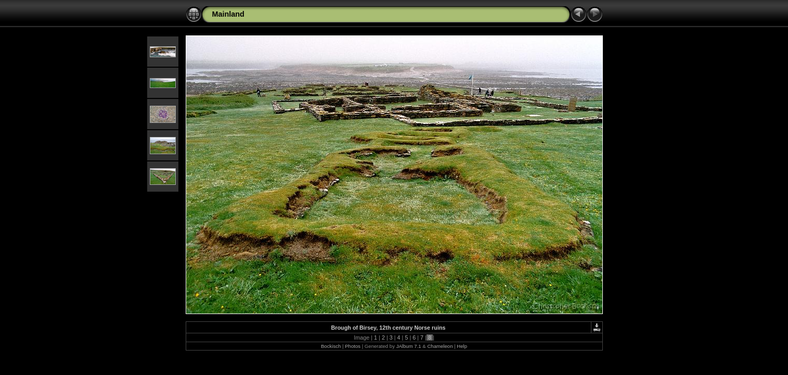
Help (462, 346)
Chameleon (440, 346)
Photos (352, 346)
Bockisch (331, 346)
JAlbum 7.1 (408, 346)
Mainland (228, 14)
